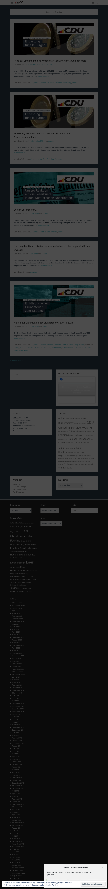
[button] (103, 867)
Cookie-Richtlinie (52, 885)
